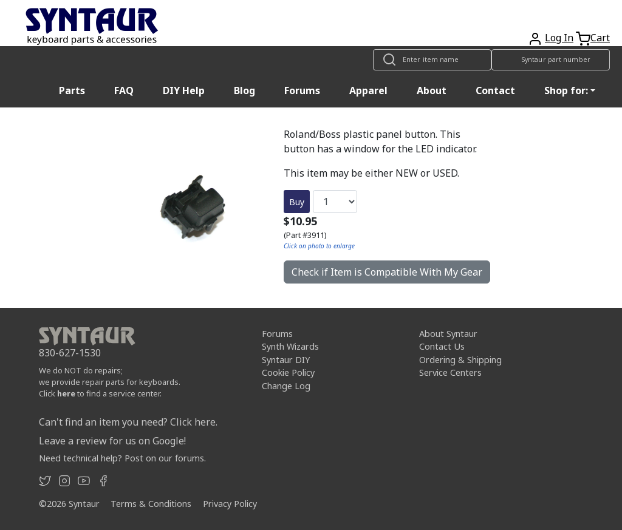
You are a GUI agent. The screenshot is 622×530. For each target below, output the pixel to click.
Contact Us (442, 346)
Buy (296, 202)
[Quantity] (335, 201)
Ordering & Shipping (460, 359)
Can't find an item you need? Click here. (128, 422)
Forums (302, 90)
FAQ (124, 90)
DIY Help (184, 90)
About (431, 90)
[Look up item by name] (432, 59)
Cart (600, 37)
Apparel (368, 90)
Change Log (286, 386)
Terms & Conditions (151, 503)
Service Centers (450, 372)
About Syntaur (448, 333)
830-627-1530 (70, 352)
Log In (559, 37)
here (66, 393)
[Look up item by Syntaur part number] (550, 59)
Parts (72, 90)
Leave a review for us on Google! (112, 440)
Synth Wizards (290, 346)
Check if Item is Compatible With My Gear (387, 272)
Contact (495, 90)
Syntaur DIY (286, 359)
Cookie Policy (288, 372)
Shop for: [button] (566, 90)
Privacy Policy (230, 503)
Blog (244, 90)
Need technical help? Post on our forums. (122, 458)
